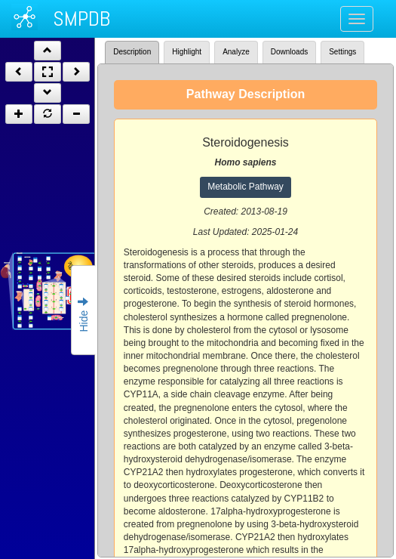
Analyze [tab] (236, 52)
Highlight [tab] (186, 52)
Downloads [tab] (289, 52)
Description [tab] (132, 52)
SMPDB (81, 18)
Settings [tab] (342, 52)
